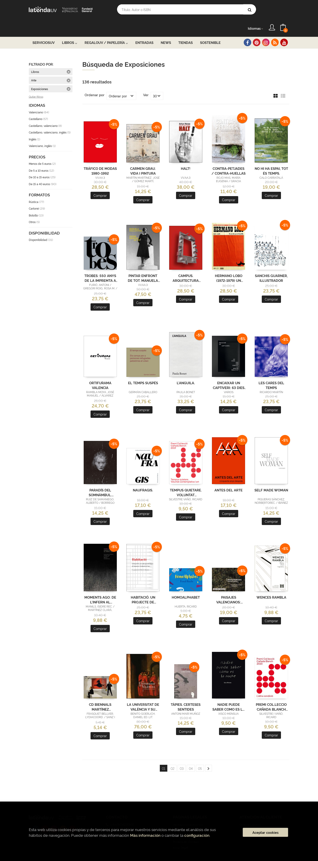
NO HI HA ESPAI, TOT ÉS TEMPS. (271, 158)
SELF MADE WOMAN (271, 477)
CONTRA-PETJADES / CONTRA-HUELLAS (228, 158)
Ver (146, 82)
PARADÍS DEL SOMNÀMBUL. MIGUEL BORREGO (100, 479)
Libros (69, 30)
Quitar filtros (36, 84)
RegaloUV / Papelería (106, 30)
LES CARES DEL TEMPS (271, 372)
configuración (196, 835)
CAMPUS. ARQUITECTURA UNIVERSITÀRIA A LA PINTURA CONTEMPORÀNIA (186, 265)
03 (182, 756)
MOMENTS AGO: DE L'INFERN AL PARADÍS (100, 586)
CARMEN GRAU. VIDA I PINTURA (143, 158)
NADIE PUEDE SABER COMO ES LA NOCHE (228, 693)
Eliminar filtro (68, 59)
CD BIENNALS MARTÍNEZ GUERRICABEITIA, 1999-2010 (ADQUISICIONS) (100, 693)
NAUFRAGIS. (143, 477)
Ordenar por (94, 82)
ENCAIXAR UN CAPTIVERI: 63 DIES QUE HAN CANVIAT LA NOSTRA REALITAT (228, 372)
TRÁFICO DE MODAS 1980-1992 (100, 158)
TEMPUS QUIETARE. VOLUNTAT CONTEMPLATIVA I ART (186, 479)
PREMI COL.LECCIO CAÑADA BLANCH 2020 (271, 693)
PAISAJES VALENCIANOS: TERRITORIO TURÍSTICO (228, 586)
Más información (145, 835)
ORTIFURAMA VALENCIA (100, 372)
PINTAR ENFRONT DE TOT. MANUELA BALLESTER (143, 265)
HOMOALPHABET (186, 584)
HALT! (185, 155)
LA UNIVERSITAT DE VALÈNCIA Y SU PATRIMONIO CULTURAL (143, 693)
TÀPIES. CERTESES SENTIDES (185, 693)
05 (200, 756)
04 (191, 756)
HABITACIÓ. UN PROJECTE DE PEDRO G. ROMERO (142, 586)
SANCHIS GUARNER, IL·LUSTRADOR (271, 265)
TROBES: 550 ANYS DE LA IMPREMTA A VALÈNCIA (100, 265)
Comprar (100, 183)
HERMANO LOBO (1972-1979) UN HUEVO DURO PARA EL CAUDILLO (228, 265)
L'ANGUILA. (186, 370)
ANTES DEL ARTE (228, 477)
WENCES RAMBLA (271, 584)
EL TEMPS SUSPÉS (143, 370)
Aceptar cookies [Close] (265, 832)
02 (172, 756)
